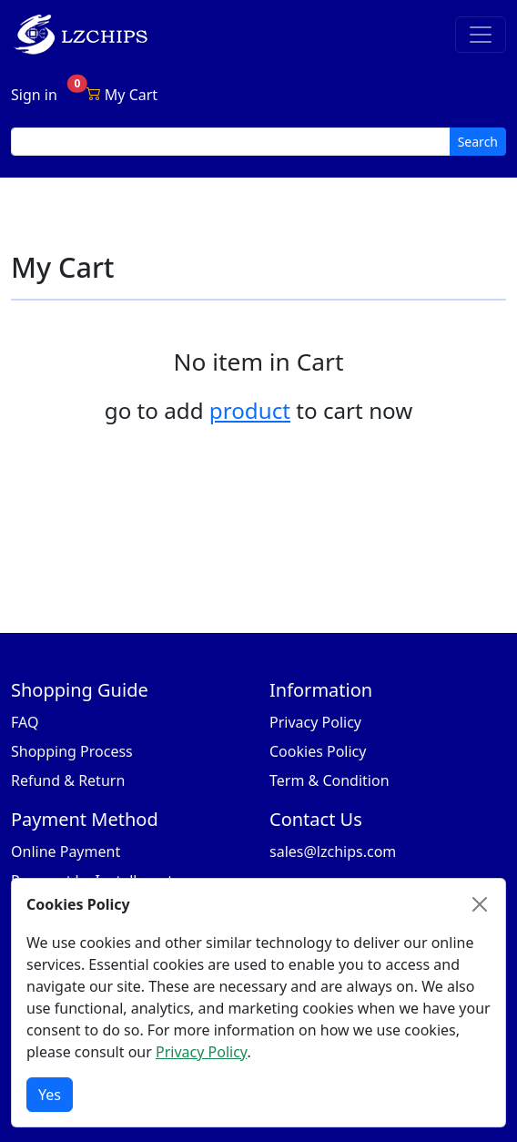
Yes (49, 1095)
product (249, 410)
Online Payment (65, 851)
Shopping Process (72, 751)
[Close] (480, 904)
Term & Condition (329, 780)
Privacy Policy (315, 722)
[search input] (231, 141)
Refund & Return (68, 780)
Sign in (34, 95)
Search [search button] (478, 141)
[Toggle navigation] (480, 34)
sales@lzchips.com (332, 851)
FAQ (24, 722)
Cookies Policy (317, 751)
